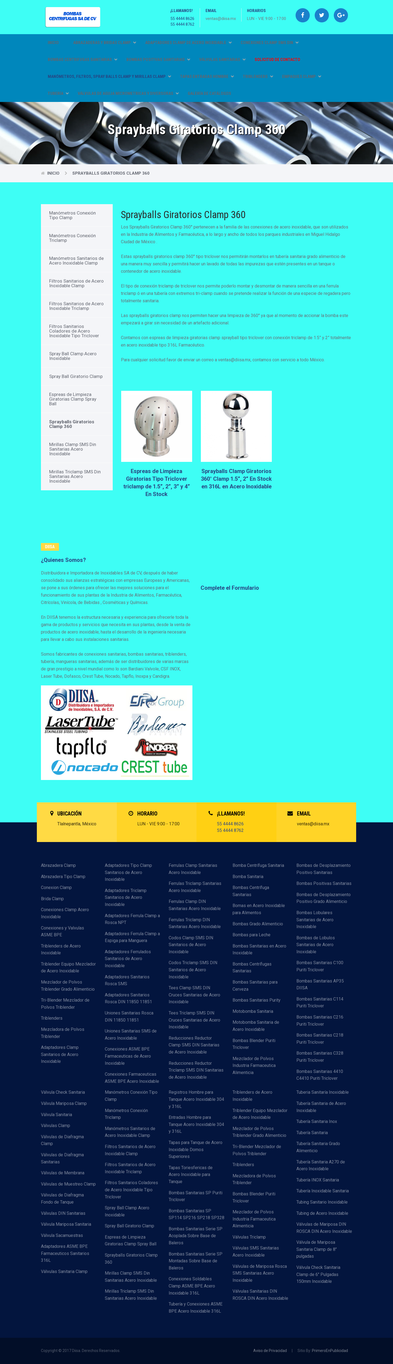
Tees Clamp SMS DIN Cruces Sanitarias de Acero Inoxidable (194, 994)
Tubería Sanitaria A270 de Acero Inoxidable (320, 1165)
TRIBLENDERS (258, 76)
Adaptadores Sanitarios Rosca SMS (127, 980)
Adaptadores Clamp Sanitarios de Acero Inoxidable (60, 1054)
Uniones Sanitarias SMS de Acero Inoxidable (131, 1034)
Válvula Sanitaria (56, 1114)
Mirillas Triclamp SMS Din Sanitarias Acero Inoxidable (75, 476)
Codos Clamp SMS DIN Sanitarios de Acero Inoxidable (191, 944)
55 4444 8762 (182, 24)
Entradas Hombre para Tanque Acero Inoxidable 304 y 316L (196, 1124)
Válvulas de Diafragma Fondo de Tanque (62, 1198)
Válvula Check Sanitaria (63, 1092)
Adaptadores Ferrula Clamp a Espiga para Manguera (132, 937)
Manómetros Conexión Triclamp (72, 238)
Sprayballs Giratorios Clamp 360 (111, 173)
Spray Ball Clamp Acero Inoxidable (73, 356)
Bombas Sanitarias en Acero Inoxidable (259, 949)
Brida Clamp (52, 898)
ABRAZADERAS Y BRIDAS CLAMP (104, 42)
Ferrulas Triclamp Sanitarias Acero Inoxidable (195, 887)
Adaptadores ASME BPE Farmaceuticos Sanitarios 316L (65, 1253)
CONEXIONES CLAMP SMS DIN (270, 42)
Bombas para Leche (251, 934)
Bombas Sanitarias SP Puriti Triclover (195, 1196)
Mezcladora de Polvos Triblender (62, 1033)
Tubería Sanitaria (312, 1132)
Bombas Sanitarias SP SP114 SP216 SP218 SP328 (196, 1214)
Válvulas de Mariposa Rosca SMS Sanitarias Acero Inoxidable (260, 1273)
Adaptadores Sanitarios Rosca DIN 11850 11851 (128, 998)
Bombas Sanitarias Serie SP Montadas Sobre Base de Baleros (195, 1261)
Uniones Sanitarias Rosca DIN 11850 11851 (129, 1016)
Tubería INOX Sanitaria (317, 1180)
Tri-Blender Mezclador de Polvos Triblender (65, 1004)
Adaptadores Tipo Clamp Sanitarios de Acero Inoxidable (128, 872)
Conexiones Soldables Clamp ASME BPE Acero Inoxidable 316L (192, 1285)
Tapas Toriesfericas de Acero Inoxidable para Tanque (191, 1174)
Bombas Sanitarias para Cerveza (255, 985)
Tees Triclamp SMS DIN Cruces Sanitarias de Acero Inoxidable (194, 1019)
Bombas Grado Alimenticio (258, 923)
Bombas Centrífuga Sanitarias (251, 891)
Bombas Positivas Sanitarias (324, 883)
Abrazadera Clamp (58, 865)
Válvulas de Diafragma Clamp (62, 1140)
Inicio (53, 42)
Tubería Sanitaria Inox (316, 1121)
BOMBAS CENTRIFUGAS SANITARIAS (82, 59)
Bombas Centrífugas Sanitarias (252, 967)
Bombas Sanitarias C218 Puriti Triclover (319, 1038)
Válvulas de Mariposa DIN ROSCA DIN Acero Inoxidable (324, 1228)
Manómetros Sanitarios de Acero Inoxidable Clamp (76, 261)
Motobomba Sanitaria (253, 1011)
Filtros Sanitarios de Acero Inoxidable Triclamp (76, 306)
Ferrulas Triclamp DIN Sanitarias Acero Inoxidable (195, 923)
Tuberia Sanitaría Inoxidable (322, 1092)
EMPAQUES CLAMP (301, 76)
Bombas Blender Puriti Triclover (254, 1044)
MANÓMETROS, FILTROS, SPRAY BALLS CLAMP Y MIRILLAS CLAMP (109, 76)
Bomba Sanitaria (248, 876)
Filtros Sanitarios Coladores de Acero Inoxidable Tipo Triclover (74, 331)
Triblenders (51, 1018)
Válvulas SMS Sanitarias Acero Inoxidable (256, 1251)
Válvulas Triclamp (249, 1237)
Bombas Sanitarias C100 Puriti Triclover (319, 966)
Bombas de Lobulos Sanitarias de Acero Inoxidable (315, 944)
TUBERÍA (58, 93)
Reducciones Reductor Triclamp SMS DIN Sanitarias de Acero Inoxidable (196, 1070)
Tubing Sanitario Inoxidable (322, 1202)
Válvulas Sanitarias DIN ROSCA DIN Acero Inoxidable (260, 1295)
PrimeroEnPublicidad (330, 1350)
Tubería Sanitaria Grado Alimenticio (318, 1147)
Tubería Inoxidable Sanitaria (322, 1190)
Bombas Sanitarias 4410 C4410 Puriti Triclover (319, 1075)
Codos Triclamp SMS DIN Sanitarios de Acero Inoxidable (193, 969)
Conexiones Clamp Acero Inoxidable (65, 913)
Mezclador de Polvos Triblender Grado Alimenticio (68, 985)
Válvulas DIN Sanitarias (63, 1213)
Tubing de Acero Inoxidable (322, 1213)
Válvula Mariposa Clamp (64, 1103)
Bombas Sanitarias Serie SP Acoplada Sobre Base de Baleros (195, 1235)
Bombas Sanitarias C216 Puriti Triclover (319, 1020)
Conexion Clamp (56, 887)
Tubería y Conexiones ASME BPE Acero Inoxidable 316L (195, 1307)
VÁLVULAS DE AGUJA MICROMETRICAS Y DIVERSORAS (128, 93)
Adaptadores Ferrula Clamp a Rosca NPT (132, 919)
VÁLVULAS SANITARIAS (222, 59)
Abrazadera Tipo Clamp (63, 876)
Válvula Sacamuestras (62, 1235)
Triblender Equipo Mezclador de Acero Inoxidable (68, 967)
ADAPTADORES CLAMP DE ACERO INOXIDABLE (188, 42)
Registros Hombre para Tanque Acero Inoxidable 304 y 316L (196, 1099)
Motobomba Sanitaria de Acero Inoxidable (256, 1026)
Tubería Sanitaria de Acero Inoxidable (321, 1107)
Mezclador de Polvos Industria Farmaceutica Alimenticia (254, 1065)
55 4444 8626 (182, 18)
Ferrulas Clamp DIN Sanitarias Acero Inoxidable (195, 905)
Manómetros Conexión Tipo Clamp (72, 215)
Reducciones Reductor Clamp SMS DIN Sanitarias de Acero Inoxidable (194, 1045)
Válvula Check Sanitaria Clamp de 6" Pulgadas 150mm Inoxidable (318, 1274)
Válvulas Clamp (55, 1125)
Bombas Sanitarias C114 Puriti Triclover (319, 1002)
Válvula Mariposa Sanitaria (66, 1224)
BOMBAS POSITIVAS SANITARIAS (158, 59)
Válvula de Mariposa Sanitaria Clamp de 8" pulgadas (316, 1249)
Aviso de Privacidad (270, 1350)
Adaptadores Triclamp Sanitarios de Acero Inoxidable (126, 897)
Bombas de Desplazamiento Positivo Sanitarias (323, 869)
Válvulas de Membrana (62, 1172)
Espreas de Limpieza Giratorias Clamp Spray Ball (72, 399)
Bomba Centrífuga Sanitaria (258, 865)
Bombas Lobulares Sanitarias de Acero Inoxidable (315, 919)
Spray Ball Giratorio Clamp (76, 376)
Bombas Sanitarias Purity (257, 1000)
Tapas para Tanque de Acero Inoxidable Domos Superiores (195, 1149)
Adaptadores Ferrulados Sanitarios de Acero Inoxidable (128, 958)
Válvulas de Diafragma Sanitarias (62, 1158)
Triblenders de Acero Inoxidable (61, 949)
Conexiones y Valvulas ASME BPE (62, 931)
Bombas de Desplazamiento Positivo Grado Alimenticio (323, 898)
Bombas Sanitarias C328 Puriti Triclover (319, 1057)
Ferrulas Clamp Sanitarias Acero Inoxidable (193, 869)
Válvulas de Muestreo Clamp (68, 1184)
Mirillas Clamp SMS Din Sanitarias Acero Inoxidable (72, 449)
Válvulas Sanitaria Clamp (64, 1271)
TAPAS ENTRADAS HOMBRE (207, 76)
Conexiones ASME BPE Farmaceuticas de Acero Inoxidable (128, 1056)
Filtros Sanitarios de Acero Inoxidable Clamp (76, 283)
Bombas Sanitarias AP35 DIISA (320, 984)
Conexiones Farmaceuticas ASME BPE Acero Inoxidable (132, 1078)
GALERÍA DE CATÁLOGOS (209, 93)
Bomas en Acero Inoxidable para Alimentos (259, 909)
